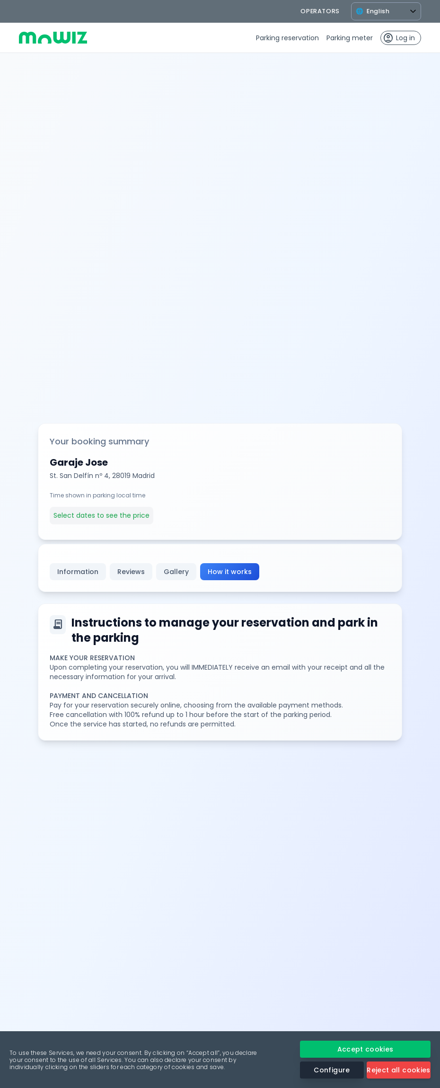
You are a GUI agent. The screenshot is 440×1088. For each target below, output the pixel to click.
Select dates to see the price (101, 515)
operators (320, 11)
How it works (230, 571)
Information (77, 571)
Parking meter (349, 38)
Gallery (176, 571)
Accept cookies (365, 1049)
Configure (332, 1070)
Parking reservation (287, 38)
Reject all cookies (398, 1070)
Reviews (131, 571)
